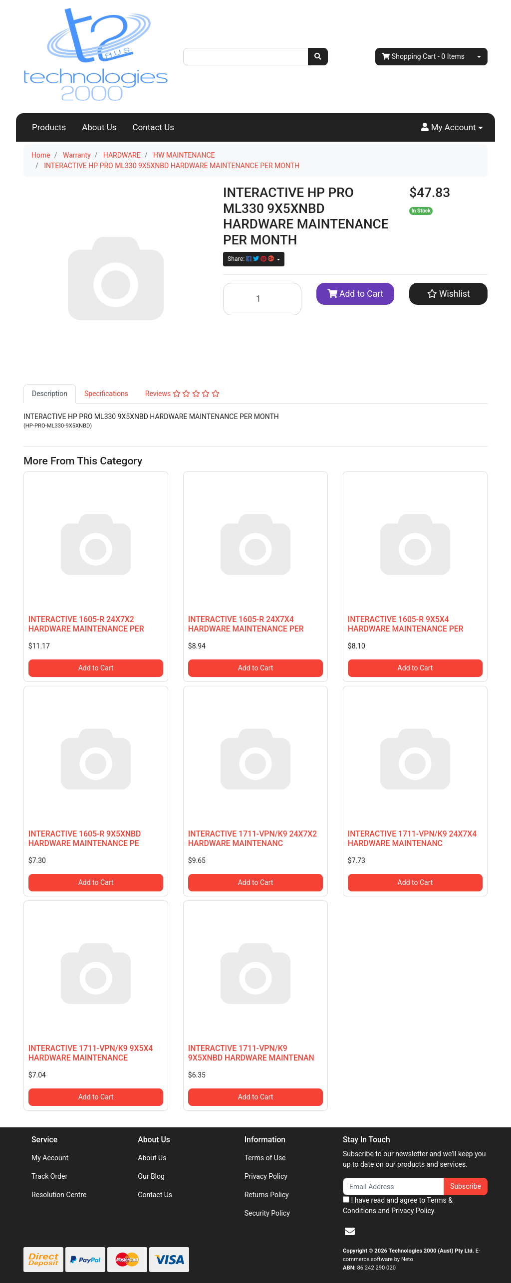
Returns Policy (267, 1195)
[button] (452, 127)
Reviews (182, 394)
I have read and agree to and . (398, 1205)
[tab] (49, 394)
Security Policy (267, 1213)
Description (49, 394)
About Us (99, 127)
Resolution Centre (58, 1195)
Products (49, 127)
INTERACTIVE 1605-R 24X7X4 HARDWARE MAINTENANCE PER (246, 624)
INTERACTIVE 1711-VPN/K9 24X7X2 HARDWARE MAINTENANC (252, 838)
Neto (407, 1259)
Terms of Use (265, 1158)
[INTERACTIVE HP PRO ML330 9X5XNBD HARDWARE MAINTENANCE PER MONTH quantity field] (262, 299)
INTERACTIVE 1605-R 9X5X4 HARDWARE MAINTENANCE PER (406, 624)
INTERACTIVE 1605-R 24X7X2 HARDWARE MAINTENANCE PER (86, 624)
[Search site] (318, 56)
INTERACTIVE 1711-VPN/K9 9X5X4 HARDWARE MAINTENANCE (90, 1053)
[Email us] (350, 1232)
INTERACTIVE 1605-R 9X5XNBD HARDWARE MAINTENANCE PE (84, 838)
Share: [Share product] (251, 258)
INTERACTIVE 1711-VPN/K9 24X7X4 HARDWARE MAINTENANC (412, 838)
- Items (423, 56)
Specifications (106, 394)
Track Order (49, 1176)
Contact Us (153, 127)
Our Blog (151, 1176)
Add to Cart (355, 294)
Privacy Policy (266, 1176)
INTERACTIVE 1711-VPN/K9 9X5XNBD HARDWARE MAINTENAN (251, 1053)
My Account (49, 1158)
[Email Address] (393, 1186)
